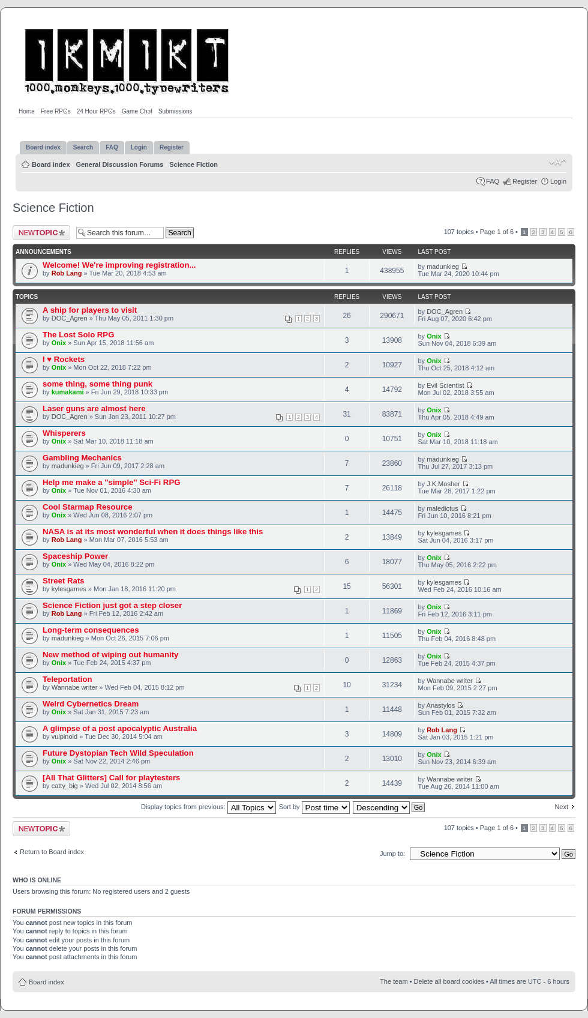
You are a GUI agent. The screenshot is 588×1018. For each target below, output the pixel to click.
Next (561, 806)
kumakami (68, 392)
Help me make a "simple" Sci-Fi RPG (111, 482)
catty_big (65, 785)
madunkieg (443, 266)
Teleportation (67, 679)
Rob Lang (67, 273)
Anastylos (441, 705)
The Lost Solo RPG (78, 334)
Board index (51, 164)
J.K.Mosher (443, 483)
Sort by (314, 806)
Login (558, 181)
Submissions (175, 111)
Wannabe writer (75, 687)
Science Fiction (193, 164)
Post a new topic (41, 232)
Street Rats (64, 580)
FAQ (492, 181)
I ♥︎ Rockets (64, 359)
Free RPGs (56, 111)
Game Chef (137, 111)
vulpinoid (64, 736)
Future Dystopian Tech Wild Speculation (118, 752)
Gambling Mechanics (82, 457)
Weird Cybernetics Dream (91, 703)
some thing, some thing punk (97, 383)
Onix (59, 342)
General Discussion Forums (119, 164)
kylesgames (444, 533)
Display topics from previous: (208, 806)
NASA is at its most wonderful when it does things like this (153, 531)
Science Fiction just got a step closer (112, 605)
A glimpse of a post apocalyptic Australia (120, 728)
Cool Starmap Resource (88, 506)
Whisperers (64, 433)
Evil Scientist (445, 385)
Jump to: (392, 853)
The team (393, 981)
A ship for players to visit (90, 310)
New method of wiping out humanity (110, 654)
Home (27, 111)
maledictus (442, 508)
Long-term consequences (91, 629)
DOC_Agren (70, 318)
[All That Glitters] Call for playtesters (111, 777)
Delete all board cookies (449, 981)
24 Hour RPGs (96, 111)
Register (524, 181)
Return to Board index (52, 851)
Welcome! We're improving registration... (119, 265)
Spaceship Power (75, 556)
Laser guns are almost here (94, 408)
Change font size (557, 162)
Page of (497, 231)
